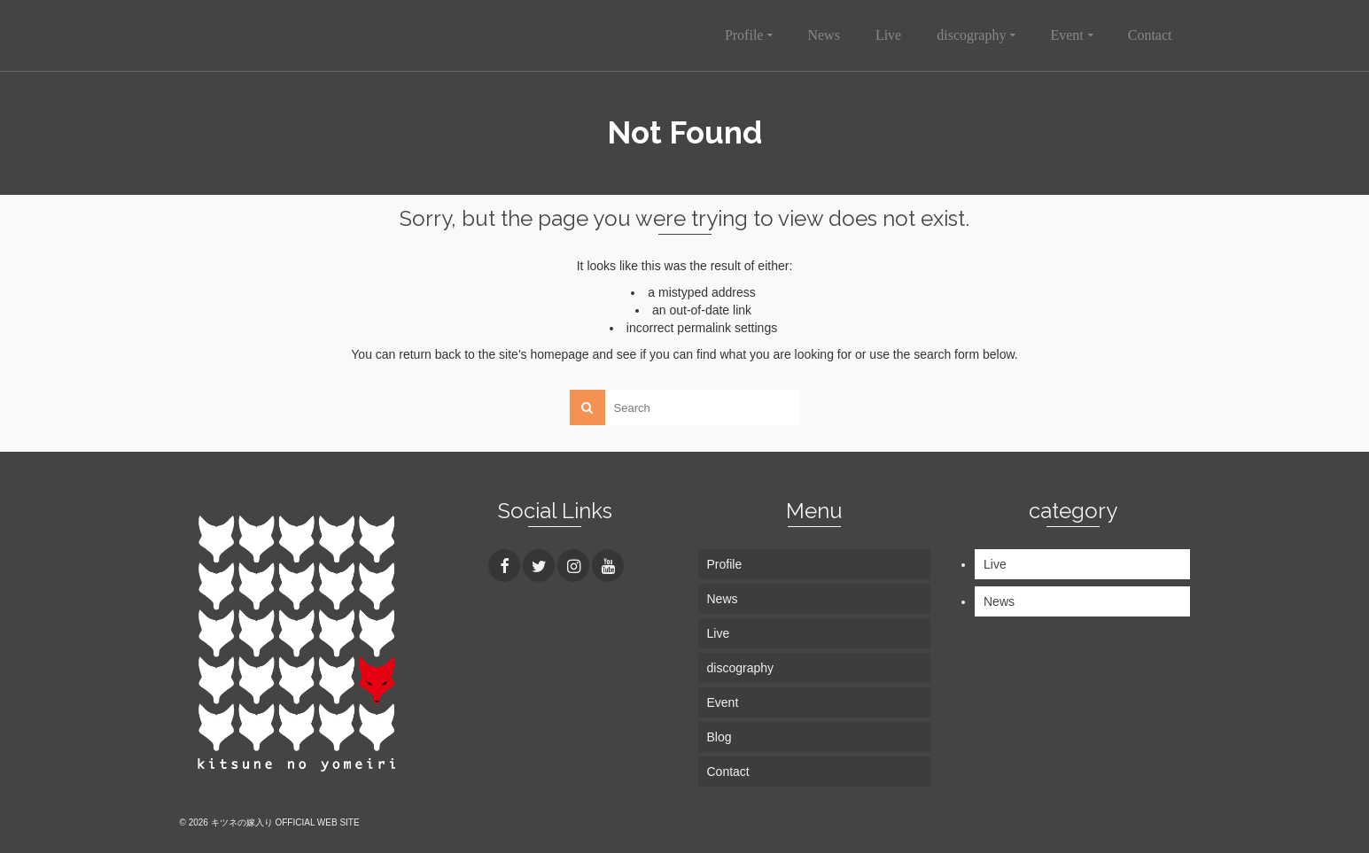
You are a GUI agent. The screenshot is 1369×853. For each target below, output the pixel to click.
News (999, 601)
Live (995, 564)
